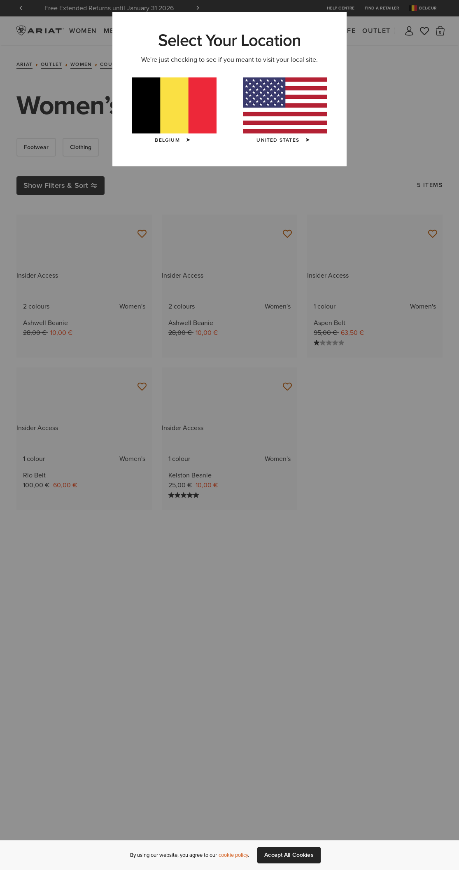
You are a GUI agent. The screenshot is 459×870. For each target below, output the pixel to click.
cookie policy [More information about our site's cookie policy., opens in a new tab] (233, 855)
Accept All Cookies (289, 855)
